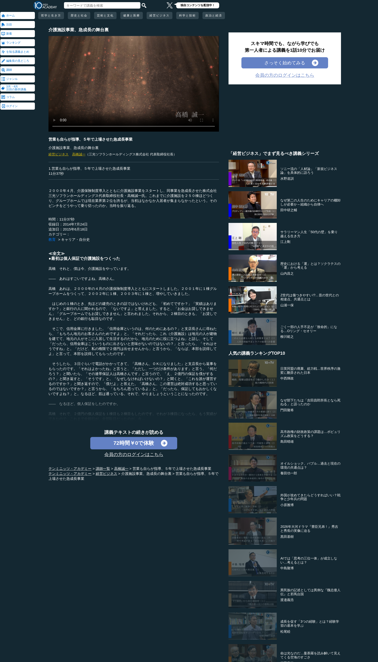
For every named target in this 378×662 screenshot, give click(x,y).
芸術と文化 (105, 15)
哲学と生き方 (51, 15)
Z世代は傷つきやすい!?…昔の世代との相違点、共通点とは (309, 297)
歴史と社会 (79, 15)
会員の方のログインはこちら (133, 454)
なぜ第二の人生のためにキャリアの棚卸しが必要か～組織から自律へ (310, 202)
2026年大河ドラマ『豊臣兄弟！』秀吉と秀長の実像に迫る (309, 529)
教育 (52, 239)
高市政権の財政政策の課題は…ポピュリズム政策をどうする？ (310, 434)
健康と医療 (131, 15)
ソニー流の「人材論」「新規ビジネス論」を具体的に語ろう (308, 171)
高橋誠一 (78, 154)
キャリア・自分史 (75, 239)
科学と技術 (187, 15)
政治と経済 (213, 15)
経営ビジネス (159, 15)
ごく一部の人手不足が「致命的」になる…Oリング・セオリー (308, 329)
